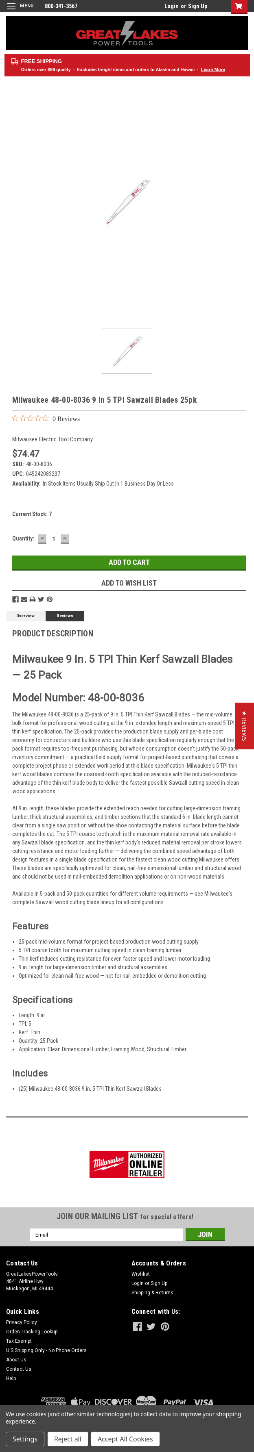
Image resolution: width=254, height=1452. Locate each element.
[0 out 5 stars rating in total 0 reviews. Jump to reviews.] (46, 418)
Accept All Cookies (125, 1439)
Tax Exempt (19, 1341)
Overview (25, 616)
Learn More (213, 69)
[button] (244, 726)
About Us (16, 1360)
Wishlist (140, 1274)
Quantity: (23, 538)
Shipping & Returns (152, 1293)
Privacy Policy (21, 1322)
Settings (25, 1439)
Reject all (67, 1439)
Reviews (65, 616)
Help (11, 1378)
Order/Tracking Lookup (31, 1332)
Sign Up (197, 6)
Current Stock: (32, 514)
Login (171, 6)
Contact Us (18, 1369)
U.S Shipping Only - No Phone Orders (46, 1350)
